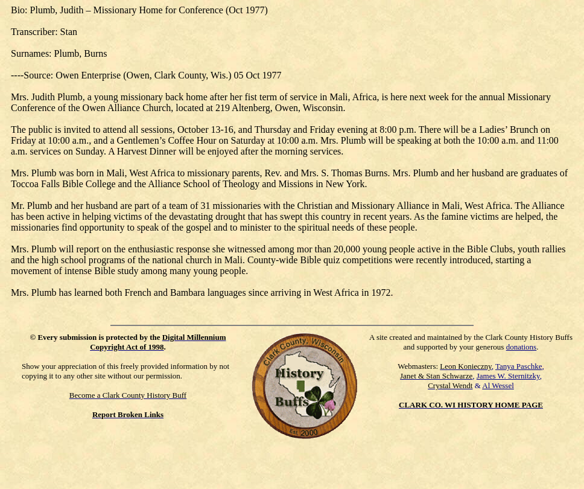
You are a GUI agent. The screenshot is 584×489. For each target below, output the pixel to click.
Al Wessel (498, 385)
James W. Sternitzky (508, 375)
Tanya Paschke (518, 366)
